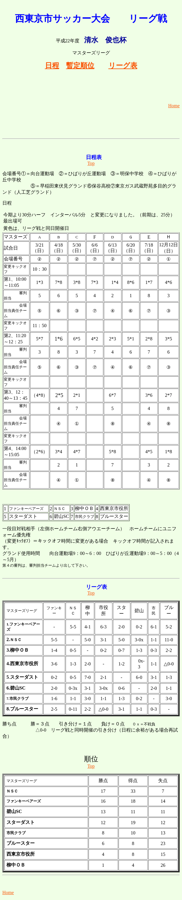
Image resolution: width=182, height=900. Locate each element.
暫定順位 (80, 65)
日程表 (94, 157)
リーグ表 (122, 65)
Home (174, 105)
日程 (52, 65)
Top (91, 163)
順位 (91, 759)
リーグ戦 (148, 18)
